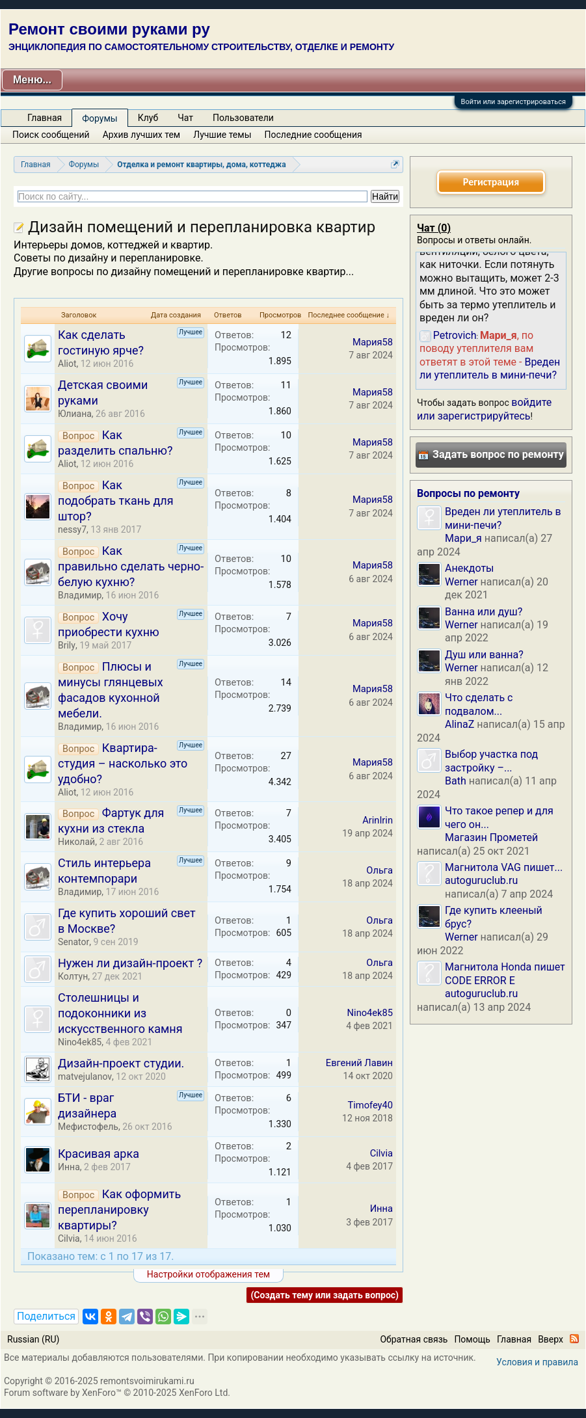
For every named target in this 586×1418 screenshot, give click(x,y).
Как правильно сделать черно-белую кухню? (131, 566)
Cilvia (381, 1153)
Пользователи (243, 118)
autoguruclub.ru (481, 880)
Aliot (67, 363)
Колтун (73, 976)
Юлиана (75, 413)
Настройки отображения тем (208, 1274)
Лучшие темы (222, 134)
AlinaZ (459, 724)
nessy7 (72, 529)
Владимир (79, 595)
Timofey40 (370, 1105)
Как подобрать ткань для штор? (116, 500)
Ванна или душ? (483, 612)
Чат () (434, 228)
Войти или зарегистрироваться (513, 102)
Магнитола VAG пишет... (504, 867)
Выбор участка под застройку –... (491, 760)
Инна (69, 1167)
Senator (73, 942)
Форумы (99, 118)
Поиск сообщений (51, 134)
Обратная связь (413, 1339)
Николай (76, 841)
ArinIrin (377, 820)
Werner (461, 582)
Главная (44, 118)
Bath (455, 781)
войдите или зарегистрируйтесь (484, 408)
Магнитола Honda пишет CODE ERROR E (505, 973)
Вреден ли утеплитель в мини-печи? (490, 368)
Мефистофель (88, 1126)
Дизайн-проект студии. (121, 1063)
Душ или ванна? (484, 655)
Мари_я (463, 538)
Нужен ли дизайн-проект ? (130, 963)
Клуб (148, 118)
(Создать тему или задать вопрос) (324, 1295)
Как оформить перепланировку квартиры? (119, 1209)
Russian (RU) (33, 1339)
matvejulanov (85, 1076)
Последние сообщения (313, 134)
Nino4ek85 (79, 1042)
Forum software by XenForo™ (117, 1392)
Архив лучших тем (142, 134)
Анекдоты (469, 568)
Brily (66, 645)
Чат (185, 118)
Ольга (379, 870)
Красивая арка (98, 1153)
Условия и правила (537, 1362)
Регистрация (491, 182)
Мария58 (373, 342)
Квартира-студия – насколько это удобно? (122, 763)
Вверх (550, 1339)
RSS (574, 1338)
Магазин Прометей (491, 837)
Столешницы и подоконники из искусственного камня (120, 1013)
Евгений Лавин (359, 1063)
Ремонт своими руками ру (109, 29)
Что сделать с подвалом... (479, 704)
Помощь (472, 1339)
